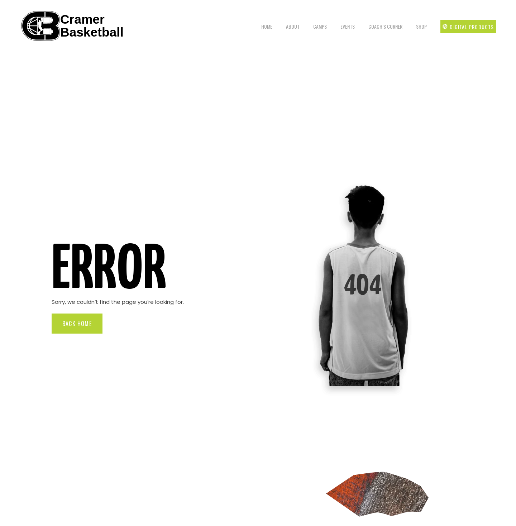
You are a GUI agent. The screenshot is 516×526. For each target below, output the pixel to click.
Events (347, 26)
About (292, 26)
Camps (319, 26)
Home (266, 26)
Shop (420, 26)
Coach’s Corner (385, 26)
